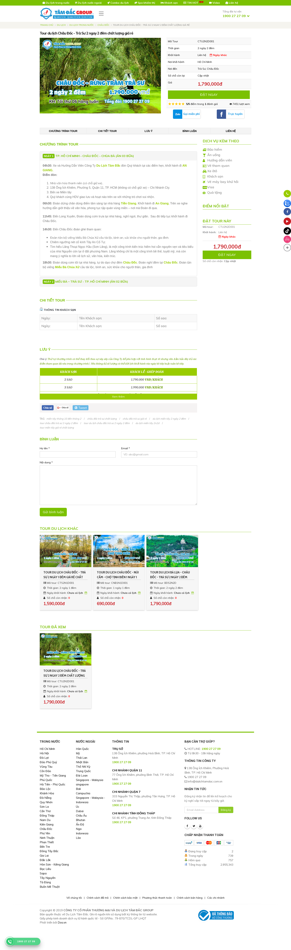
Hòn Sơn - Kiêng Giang (54, 864)
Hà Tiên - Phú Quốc (52, 784)
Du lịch (61, 25)
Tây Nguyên (47, 878)
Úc (77, 806)
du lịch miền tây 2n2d (147, 423)
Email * (125, 448)
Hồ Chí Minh (47, 749)
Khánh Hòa (47, 793)
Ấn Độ (80, 824)
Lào (78, 838)
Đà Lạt (44, 757)
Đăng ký (226, 810)
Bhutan (80, 820)
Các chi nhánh (216, 897)
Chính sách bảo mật (125, 897)
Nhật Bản (82, 762)
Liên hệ (231, 131)
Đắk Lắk (45, 860)
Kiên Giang (46, 824)
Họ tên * (45, 448)
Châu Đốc (103, 25)
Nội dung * (46, 462)
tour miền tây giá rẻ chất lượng (57, 427)
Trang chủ (46, 25)
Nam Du (45, 820)
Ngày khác (218, 55)
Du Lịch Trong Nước (81, 25)
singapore (82, 784)
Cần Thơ (45, 811)
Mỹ (78, 753)
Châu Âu (81, 815)
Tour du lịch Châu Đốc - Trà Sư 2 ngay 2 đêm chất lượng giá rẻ (64, 673)
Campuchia (83, 793)
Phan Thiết (47, 842)
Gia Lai (44, 855)
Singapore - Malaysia (89, 780)
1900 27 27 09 (211, 749)
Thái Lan (81, 757)
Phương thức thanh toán (157, 897)
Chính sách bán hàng (189, 897)
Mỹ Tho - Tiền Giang (53, 775)
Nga (78, 829)
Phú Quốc (46, 780)
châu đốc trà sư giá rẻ (135, 418)
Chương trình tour (63, 131)
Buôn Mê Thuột (50, 886)
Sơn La (44, 806)
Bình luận (189, 131)
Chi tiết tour (107, 131)
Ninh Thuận (47, 838)
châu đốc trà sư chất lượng (102, 418)
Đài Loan (82, 775)
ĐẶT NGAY (209, 94)
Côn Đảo (45, 771)
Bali (78, 789)
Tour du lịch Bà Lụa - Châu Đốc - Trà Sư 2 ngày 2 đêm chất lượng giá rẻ (170, 575)
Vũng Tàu (46, 766)
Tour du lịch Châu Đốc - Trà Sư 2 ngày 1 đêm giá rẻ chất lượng (64, 575)
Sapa (43, 873)
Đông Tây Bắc (49, 851)
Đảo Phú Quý (48, 762)
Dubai (80, 811)
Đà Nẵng (45, 798)
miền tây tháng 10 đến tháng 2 (63, 418)
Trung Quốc (83, 771)
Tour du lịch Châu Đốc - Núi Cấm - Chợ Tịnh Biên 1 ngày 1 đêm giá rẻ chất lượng (118, 575)
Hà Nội (44, 753)
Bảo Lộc (45, 789)
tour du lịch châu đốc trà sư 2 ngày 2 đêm (107, 423)
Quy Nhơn (46, 802)
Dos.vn (62, 922)
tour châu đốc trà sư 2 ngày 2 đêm (59, 423)
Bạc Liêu (45, 869)
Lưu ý (149, 131)
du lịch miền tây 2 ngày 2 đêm (169, 418)
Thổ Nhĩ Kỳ (83, 766)
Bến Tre (45, 846)
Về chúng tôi (74, 897)
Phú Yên (45, 833)
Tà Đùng (45, 882)
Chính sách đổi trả (97, 897)
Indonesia (82, 833)
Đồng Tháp (47, 815)
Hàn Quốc (82, 749)
